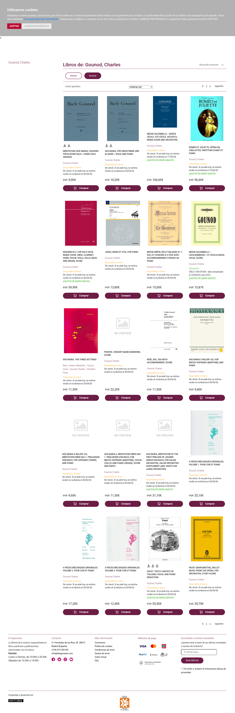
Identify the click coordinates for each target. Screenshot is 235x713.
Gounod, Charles (70, 163)
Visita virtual (100, 657)
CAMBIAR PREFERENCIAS (36, 26)
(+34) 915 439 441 (60, 650)
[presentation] (204, 681)
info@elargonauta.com (62, 653)
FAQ (96, 660)
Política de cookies (103, 646)
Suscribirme (192, 660)
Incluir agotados (72, 86)
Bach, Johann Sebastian (74, 365)
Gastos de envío (102, 653)
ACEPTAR (14, 26)
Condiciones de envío (105, 650)
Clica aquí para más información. (41, 19)
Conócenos (100, 642)
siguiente (219, 86)
